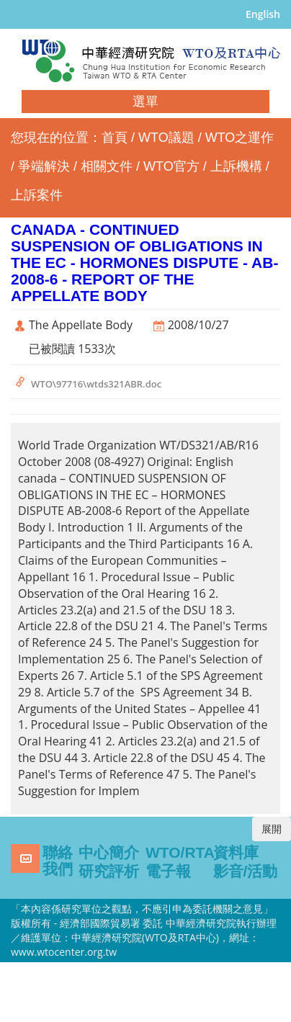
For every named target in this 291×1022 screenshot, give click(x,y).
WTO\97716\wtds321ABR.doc (96, 383)
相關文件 (107, 166)
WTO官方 (171, 166)
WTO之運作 (239, 137)
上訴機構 (236, 166)
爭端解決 (44, 166)
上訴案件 (37, 195)
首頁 (114, 137)
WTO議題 (166, 137)
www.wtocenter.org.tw (64, 952)
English (263, 14)
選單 (145, 101)
